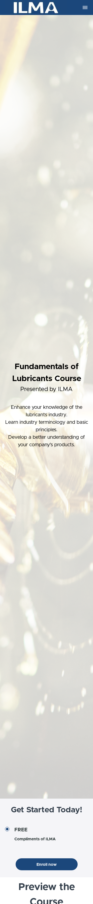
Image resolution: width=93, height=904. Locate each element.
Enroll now (46, 865)
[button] (85, 7)
